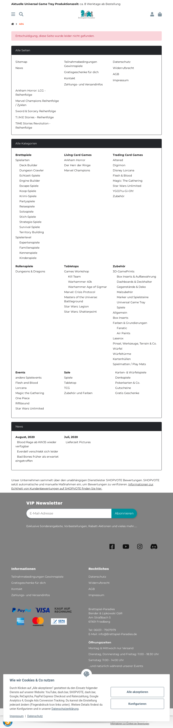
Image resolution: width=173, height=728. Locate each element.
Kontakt (69, 78)
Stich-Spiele (27, 216)
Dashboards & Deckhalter (134, 281)
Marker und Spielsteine (132, 297)
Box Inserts (120, 318)
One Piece (22, 398)
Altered (118, 160)
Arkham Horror (74, 160)
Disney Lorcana (123, 170)
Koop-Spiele (27, 191)
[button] (152, 14)
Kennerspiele (28, 253)
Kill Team (74, 276)
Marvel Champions (77, 170)
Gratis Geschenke (126, 393)
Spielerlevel (23, 237)
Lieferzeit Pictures (78, 442)
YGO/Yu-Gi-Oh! (123, 191)
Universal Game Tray (131, 302)
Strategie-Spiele (30, 222)
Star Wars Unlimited (127, 186)
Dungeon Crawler (31, 170)
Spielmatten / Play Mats (129, 364)
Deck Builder (28, 165)
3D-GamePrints (123, 271)
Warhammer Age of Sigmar (87, 287)
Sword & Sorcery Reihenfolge (35, 111)
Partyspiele (27, 201)
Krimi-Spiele (27, 196)
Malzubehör (125, 292)
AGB (116, 74)
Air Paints (123, 333)
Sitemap (21, 62)
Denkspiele (122, 377)
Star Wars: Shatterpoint (80, 311)
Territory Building (31, 232)
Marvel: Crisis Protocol (79, 292)
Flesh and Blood (26, 383)
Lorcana (21, 388)
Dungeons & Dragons (30, 271)
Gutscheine (122, 388)
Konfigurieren (137, 704)
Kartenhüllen (122, 359)
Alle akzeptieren (137, 692)
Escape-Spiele (28, 186)
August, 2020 (25, 437)
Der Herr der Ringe (77, 165)
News (19, 68)
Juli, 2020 (71, 437)
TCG (67, 388)
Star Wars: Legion (76, 306)
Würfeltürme (122, 354)
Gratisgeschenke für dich (81, 72)
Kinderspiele (27, 258)
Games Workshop (76, 271)
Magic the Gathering (29, 393)
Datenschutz (35, 716)
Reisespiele (27, 206)
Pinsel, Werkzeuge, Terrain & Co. (135, 343)
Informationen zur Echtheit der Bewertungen (129, 724)
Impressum (17, 716)
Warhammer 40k (80, 281)
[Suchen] (21, 14)
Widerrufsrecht (123, 68)
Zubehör (119, 196)
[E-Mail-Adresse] (69, 513)
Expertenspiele (29, 242)
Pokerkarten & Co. (127, 383)
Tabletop (70, 383)
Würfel (117, 348)
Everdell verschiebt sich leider (37, 451)
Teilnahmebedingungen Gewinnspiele (37, 576)
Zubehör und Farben (78, 393)
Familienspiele (29, 247)
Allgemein (120, 312)
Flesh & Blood (122, 175)
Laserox (118, 338)
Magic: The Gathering (128, 180)
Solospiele (26, 211)
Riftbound (22, 403)
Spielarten (22, 160)
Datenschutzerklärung (64, 708)
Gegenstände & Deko (131, 287)
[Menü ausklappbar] (13, 14)
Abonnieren (124, 513)
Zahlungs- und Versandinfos (83, 84)
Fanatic (122, 328)
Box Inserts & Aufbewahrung (136, 276)
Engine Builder (29, 180)
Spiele (121, 307)
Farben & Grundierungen (130, 323)
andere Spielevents (28, 377)
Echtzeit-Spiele (29, 175)
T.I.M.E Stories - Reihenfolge (34, 117)
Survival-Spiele (29, 227)
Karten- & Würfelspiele (130, 372)
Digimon (119, 165)
